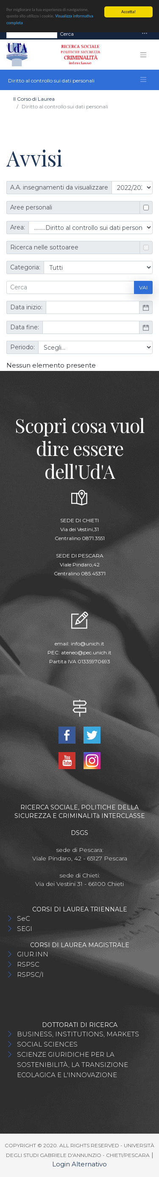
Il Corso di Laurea (34, 99)
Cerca (67, 33)
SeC (23, 918)
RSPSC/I (30, 974)
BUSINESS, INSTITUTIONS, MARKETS (78, 1034)
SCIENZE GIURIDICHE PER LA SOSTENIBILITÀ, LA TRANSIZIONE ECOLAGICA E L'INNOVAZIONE (72, 1064)
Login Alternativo (79, 1164)
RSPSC (28, 964)
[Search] (31, 33)
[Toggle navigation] (145, 34)
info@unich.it (87, 643)
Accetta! (128, 11)
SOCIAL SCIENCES (47, 1044)
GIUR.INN (32, 954)
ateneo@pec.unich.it (86, 652)
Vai (143, 287)
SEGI (24, 929)
